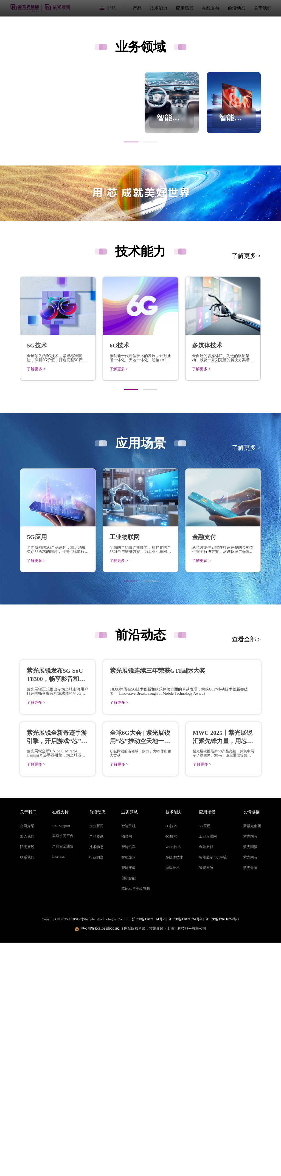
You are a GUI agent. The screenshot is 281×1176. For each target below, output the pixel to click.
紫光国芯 (250, 1069)
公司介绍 (27, 1059)
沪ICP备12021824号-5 (148, 1152)
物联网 (126, 1069)
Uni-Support (61, 1059)
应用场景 (184, 8)
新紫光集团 (252, 1059)
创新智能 (128, 1111)
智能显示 (128, 1090)
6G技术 (171, 1069)
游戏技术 (172, 1101)
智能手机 (128, 1059)
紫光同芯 (250, 1090)
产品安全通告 (63, 1079)
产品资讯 (96, 1069)
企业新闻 (96, 1059)
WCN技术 (173, 1080)
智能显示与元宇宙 (213, 1090)
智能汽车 (128, 1080)
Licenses (58, 1089)
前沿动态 (236, 8)
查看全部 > (246, 756)
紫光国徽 (250, 1080)
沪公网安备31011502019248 (101, 1162)
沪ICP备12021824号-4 (185, 1152)
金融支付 (206, 1080)
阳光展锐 (27, 1080)
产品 (137, 8)
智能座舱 (206, 1101)
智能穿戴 (128, 1101)
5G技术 (171, 1059)
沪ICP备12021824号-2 (222, 1152)
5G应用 (204, 1059)
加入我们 (27, 1069)
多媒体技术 (174, 1090)
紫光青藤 (250, 1101)
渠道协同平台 (63, 1069)
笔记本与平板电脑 (135, 1122)
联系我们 (27, 1090)
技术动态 (96, 1080)
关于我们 (262, 8)
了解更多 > (246, 373)
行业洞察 (96, 1090)
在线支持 (211, 8)
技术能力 (158, 8)
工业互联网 (208, 1069)
